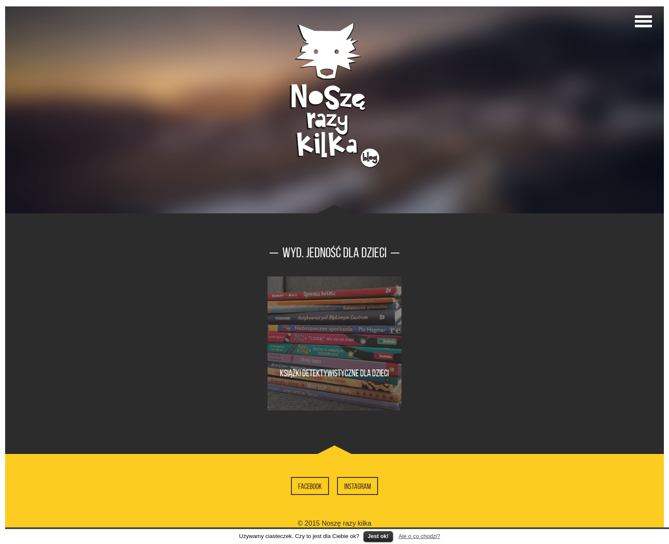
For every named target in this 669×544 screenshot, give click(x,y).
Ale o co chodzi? (419, 536)
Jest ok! (378, 536)
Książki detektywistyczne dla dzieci (334, 373)
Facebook (310, 486)
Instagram (357, 486)
